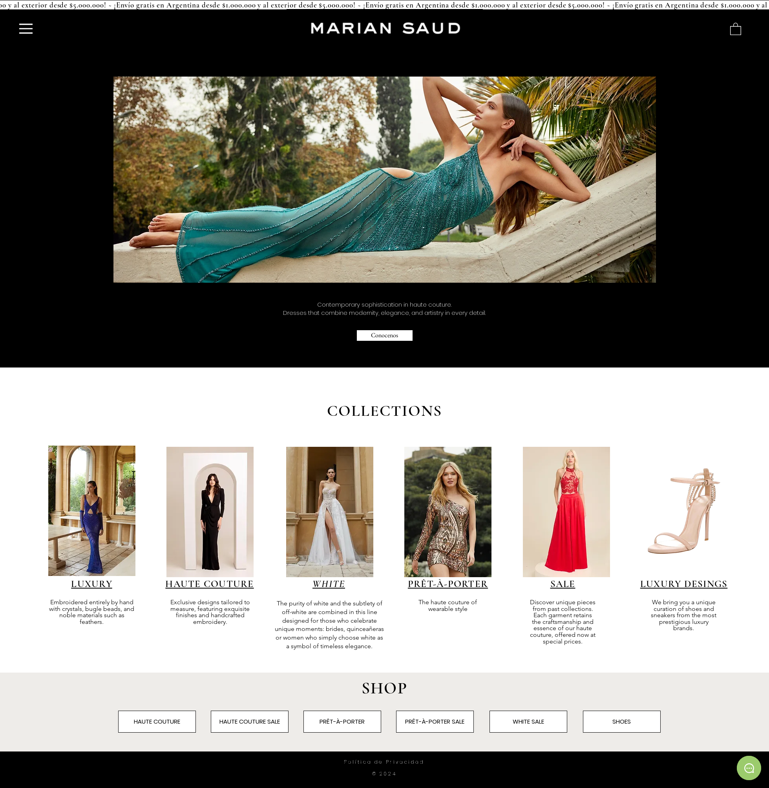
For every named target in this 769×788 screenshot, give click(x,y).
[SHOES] (622, 722)
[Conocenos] (385, 335)
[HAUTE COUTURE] (157, 722)
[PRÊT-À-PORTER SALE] (435, 722)
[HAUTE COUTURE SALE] (250, 722)
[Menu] (26, 28)
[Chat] (749, 768)
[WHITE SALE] (528, 722)
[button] (735, 28)
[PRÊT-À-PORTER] (342, 722)
